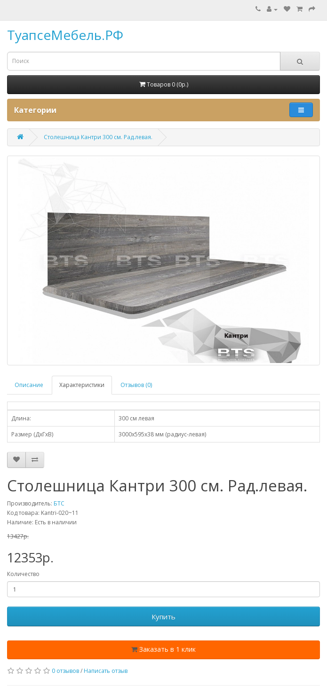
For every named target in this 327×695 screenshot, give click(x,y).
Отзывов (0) (136, 385)
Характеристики (81, 385)
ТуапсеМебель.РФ (65, 35)
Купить (163, 616)
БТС (59, 503)
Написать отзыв (106, 671)
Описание (29, 385)
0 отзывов (65, 671)
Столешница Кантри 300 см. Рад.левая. (98, 137)
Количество (23, 574)
